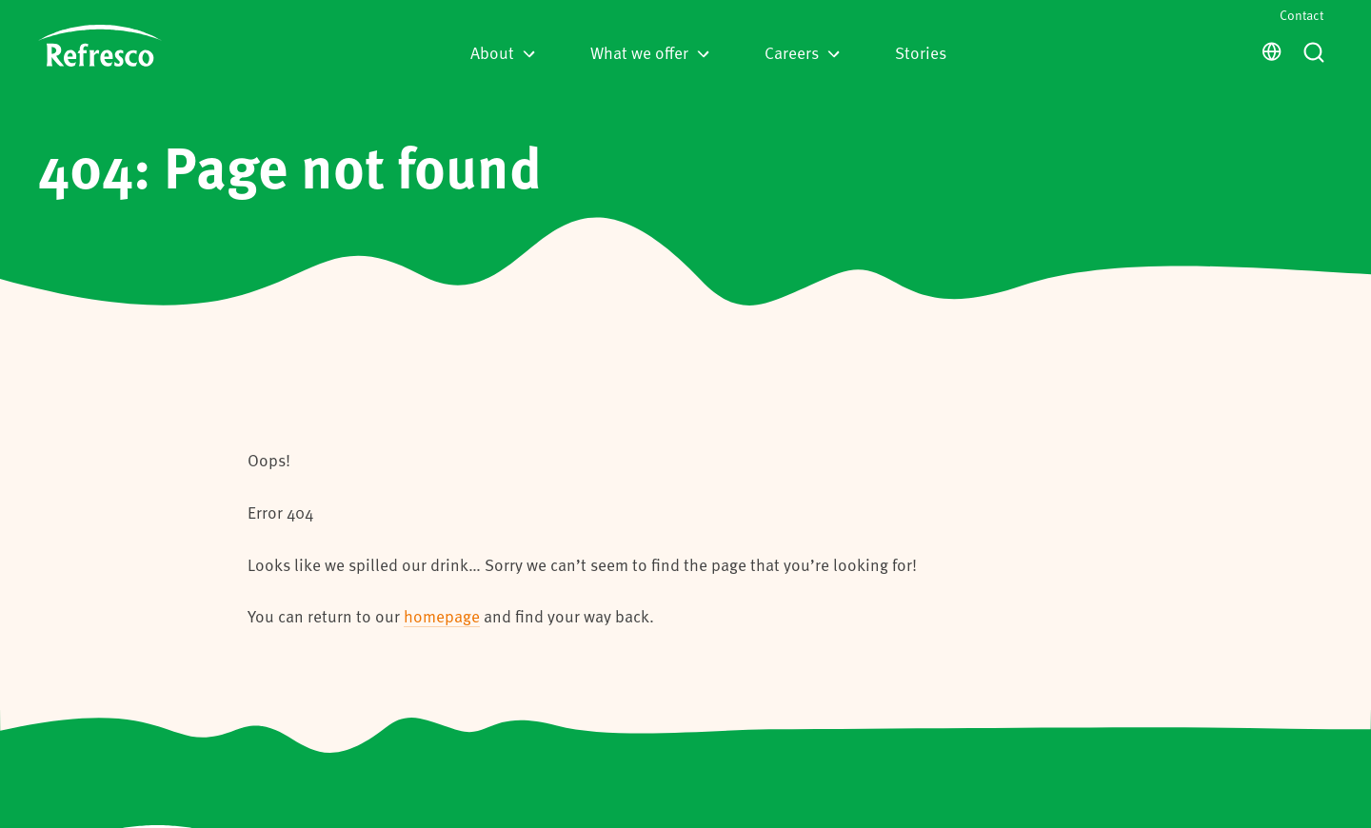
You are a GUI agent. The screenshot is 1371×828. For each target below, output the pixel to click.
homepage (442, 615)
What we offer (649, 52)
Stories (920, 52)
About (502, 52)
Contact (1301, 15)
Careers (802, 52)
